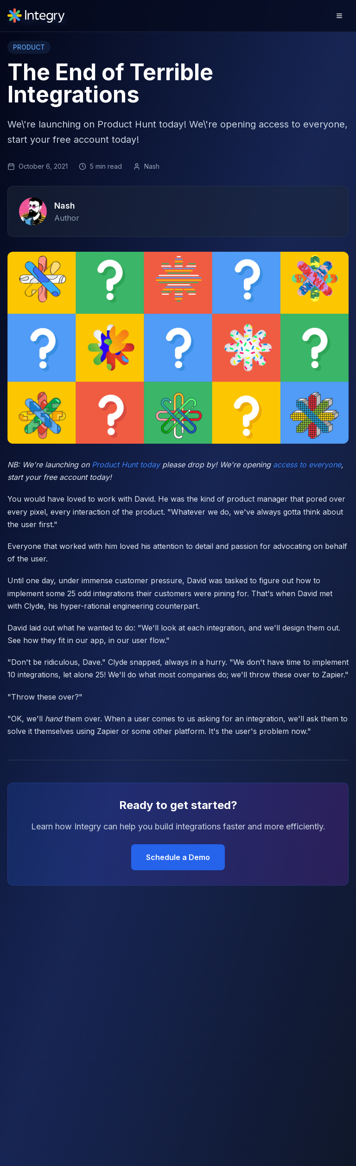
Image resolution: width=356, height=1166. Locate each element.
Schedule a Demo (178, 857)
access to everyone (307, 464)
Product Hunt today (126, 464)
